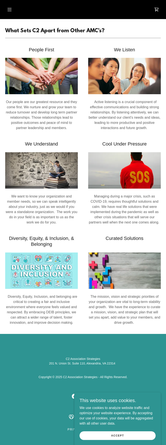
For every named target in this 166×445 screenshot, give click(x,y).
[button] (9, 9)
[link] (156, 9)
